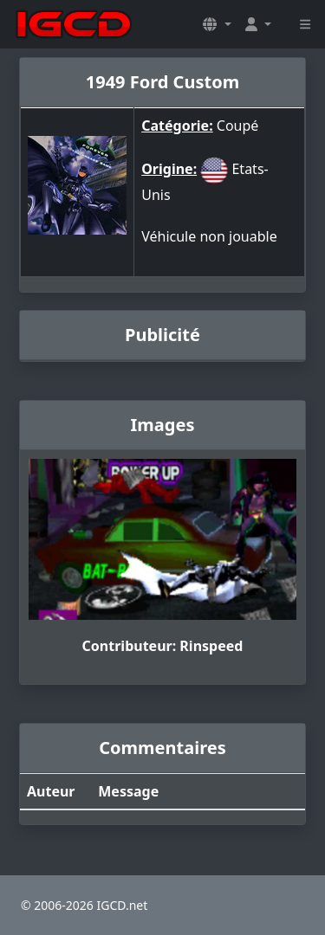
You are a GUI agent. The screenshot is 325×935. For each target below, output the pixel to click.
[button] (216, 24)
